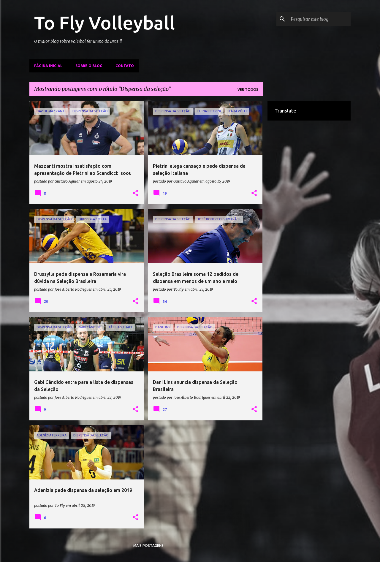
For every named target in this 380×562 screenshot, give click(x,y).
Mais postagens (148, 545)
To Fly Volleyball (104, 22)
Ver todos (248, 89)
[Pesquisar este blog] (319, 19)
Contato (124, 66)
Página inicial (48, 66)
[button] (135, 193)
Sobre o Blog (88, 66)
